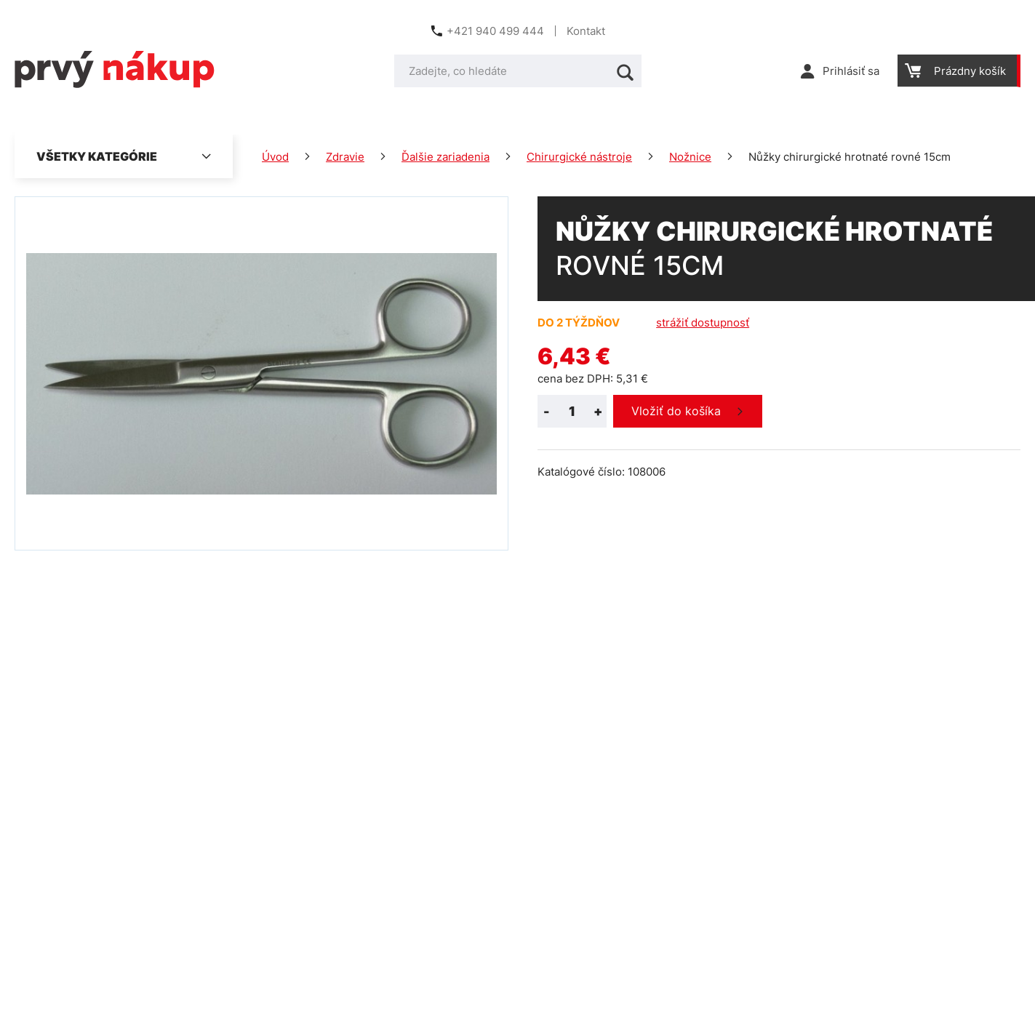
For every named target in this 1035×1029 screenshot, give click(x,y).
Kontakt (586, 31)
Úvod (275, 157)
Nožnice (690, 157)
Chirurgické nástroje (579, 157)
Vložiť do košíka (676, 411)
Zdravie (345, 157)
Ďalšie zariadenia (445, 157)
